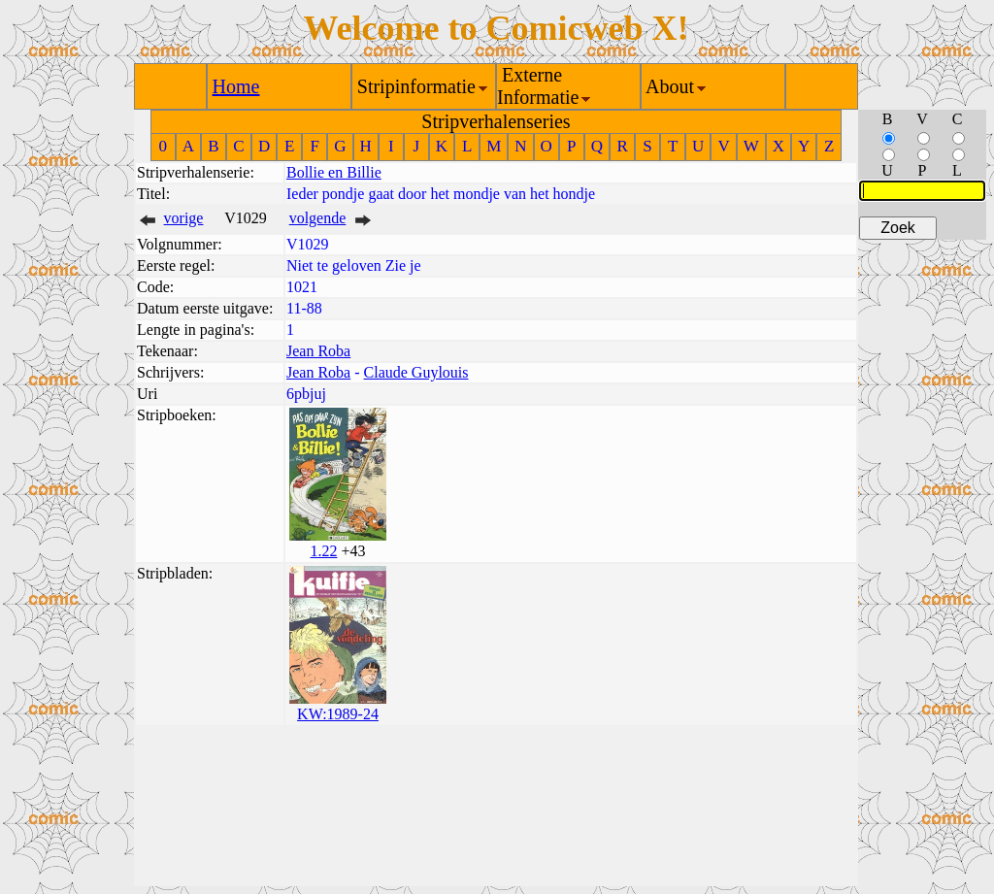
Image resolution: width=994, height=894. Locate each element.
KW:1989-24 (338, 714)
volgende (318, 218)
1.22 (323, 551)
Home (236, 86)
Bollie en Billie (333, 172)
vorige (184, 218)
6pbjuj (306, 393)
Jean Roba (318, 351)
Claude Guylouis (416, 372)
